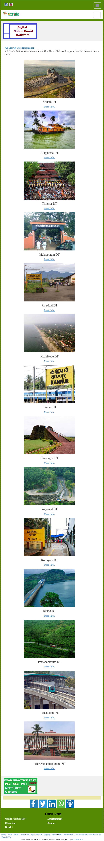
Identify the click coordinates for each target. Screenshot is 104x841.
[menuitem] (26, 818)
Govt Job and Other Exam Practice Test (87, 835)
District (9, 827)
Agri (32, 835)
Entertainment (54, 819)
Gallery (22, 835)
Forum (9, 835)
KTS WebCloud (77, 839)
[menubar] (53, 822)
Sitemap (3, 834)
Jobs (27, 835)
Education (10, 823)
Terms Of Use (6, 837)
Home (59, 835)
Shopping (46, 835)
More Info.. (49, 107)
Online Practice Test (15, 819)
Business (51, 823)
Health (15, 835)
